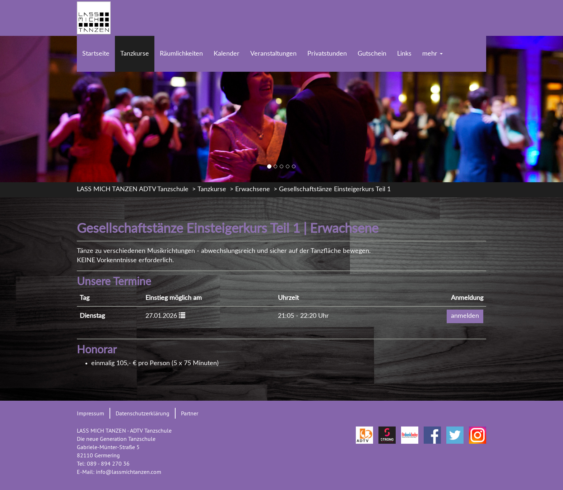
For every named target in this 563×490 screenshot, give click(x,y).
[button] (182, 315)
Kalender (226, 54)
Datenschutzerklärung (142, 413)
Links (404, 54)
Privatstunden (327, 54)
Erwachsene (252, 189)
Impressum (90, 413)
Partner (189, 413)
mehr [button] (432, 54)
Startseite (96, 54)
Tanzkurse (134, 54)
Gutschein (372, 54)
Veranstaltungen (273, 54)
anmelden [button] (465, 316)
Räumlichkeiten (181, 54)
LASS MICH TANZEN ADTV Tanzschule (133, 189)
